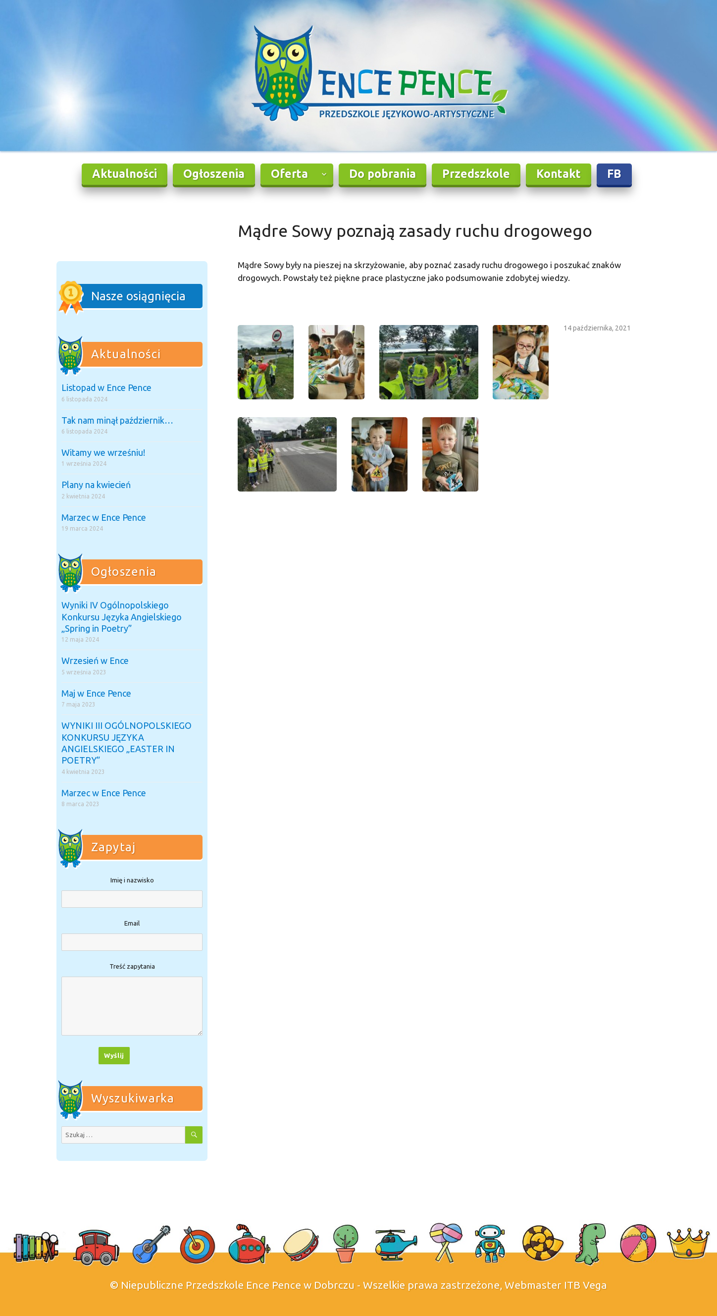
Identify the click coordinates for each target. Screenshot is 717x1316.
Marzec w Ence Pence (103, 517)
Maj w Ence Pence (96, 693)
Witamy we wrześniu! (103, 452)
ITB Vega (585, 1285)
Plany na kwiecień (96, 485)
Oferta (289, 173)
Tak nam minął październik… (117, 420)
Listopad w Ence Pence (106, 387)
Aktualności (124, 173)
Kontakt (558, 173)
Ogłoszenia (214, 173)
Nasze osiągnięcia (138, 296)
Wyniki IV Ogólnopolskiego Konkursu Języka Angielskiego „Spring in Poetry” (121, 616)
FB (614, 173)
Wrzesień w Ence (95, 660)
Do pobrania (382, 173)
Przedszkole (476, 173)
